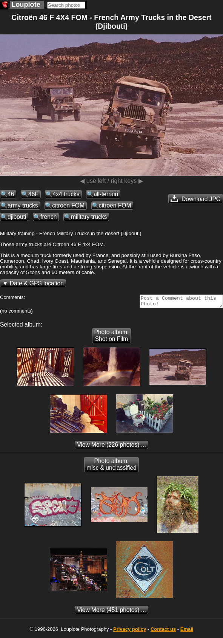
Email (187, 631)
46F (33, 194)
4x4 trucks (65, 194)
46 (11, 194)
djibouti (17, 217)
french (48, 217)
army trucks (23, 205)
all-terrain (106, 194)
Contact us (163, 631)
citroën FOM (115, 205)
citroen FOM (68, 205)
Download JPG (196, 198)
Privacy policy (129, 631)
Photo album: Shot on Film (111, 337)
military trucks (89, 217)
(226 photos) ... (111, 447)
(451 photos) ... (111, 612)
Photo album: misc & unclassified (111, 466)
